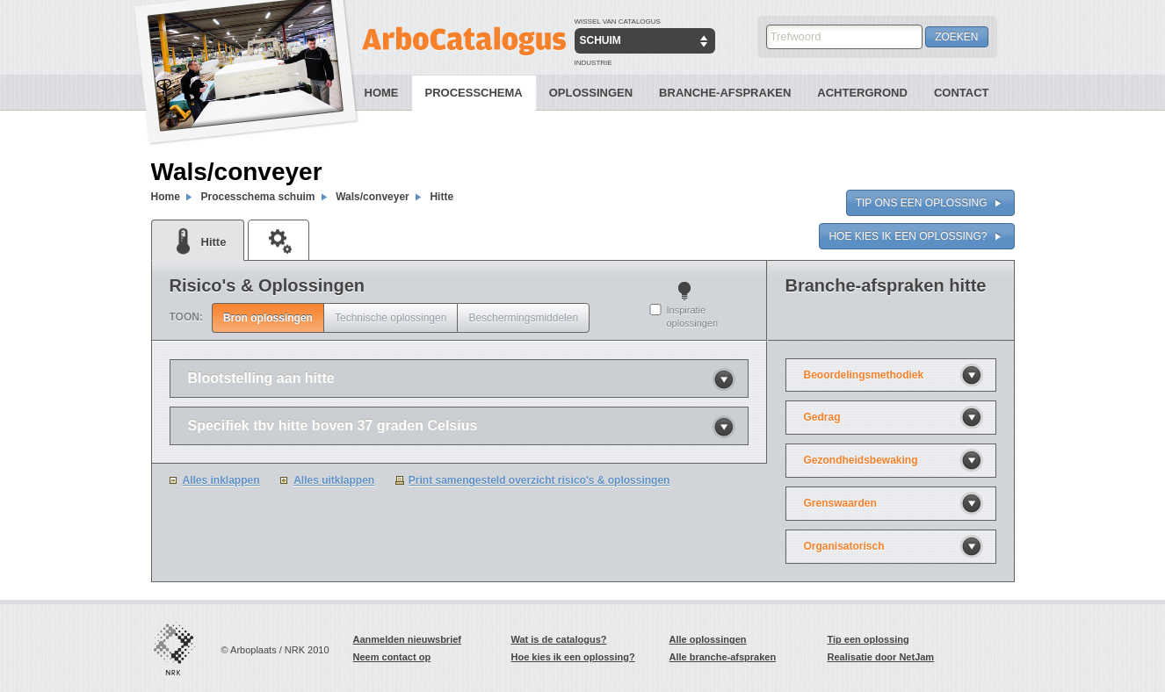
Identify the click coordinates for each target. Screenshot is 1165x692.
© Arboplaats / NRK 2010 (275, 650)
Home (382, 92)
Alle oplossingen (708, 639)
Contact (961, 92)
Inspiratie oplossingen (693, 316)
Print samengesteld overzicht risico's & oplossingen (539, 480)
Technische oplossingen (390, 318)
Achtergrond (862, 92)
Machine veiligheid (278, 239)
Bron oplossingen (268, 318)
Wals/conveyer (372, 197)
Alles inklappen (221, 480)
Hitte (441, 197)
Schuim (600, 40)
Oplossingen (591, 92)
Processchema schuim (257, 197)
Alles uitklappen (333, 480)
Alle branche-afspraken (723, 657)
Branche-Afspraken (725, 92)
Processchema (474, 92)
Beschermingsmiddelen (523, 318)
